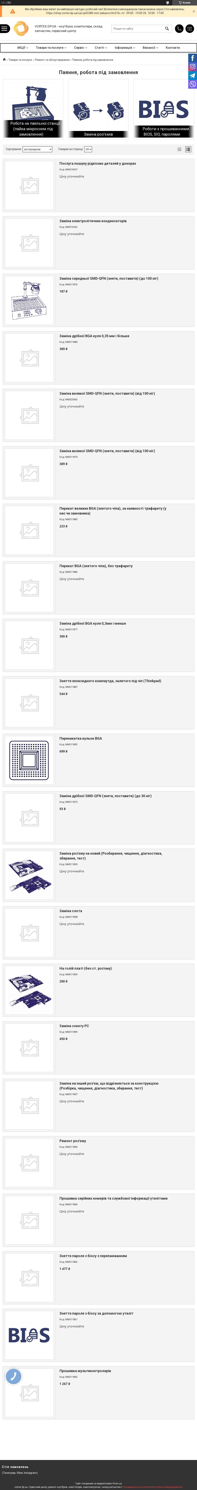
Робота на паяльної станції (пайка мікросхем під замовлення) (35, 129)
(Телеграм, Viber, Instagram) (20, 1472)
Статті (99, 48)
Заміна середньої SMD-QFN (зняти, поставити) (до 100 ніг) (108, 278)
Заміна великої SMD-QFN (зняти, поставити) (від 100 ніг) (107, 393)
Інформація (123, 48)
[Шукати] (167, 28)
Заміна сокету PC (74, 1026)
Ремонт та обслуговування (52, 59)
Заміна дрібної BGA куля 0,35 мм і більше (94, 336)
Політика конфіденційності (168, 1487)
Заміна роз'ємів (98, 134)
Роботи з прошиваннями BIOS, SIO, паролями (166, 131)
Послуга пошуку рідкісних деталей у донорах (97, 163)
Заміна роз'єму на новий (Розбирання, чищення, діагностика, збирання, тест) (110, 855)
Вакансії (149, 48)
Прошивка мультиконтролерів (85, 1371)
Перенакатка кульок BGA (80, 738)
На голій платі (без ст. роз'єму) (85, 968)
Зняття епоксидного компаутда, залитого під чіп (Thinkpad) (110, 681)
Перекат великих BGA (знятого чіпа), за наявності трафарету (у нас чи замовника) (112, 510)
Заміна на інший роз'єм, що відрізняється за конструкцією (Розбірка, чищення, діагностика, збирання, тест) (109, 1085)
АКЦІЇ (21, 48)
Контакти (173, 48)
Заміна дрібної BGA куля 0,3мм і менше (92, 623)
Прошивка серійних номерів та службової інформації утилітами (113, 1198)
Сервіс (79, 48)
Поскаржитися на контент (136, 1487)
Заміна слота (70, 911)
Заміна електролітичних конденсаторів (93, 221)
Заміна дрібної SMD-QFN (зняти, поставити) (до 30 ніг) (105, 796)
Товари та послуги (49, 48)
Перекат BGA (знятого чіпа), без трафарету (96, 566)
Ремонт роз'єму (72, 1141)
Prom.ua (117, 1483)
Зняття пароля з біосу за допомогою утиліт (96, 1313)
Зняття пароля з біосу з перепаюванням (93, 1256)
